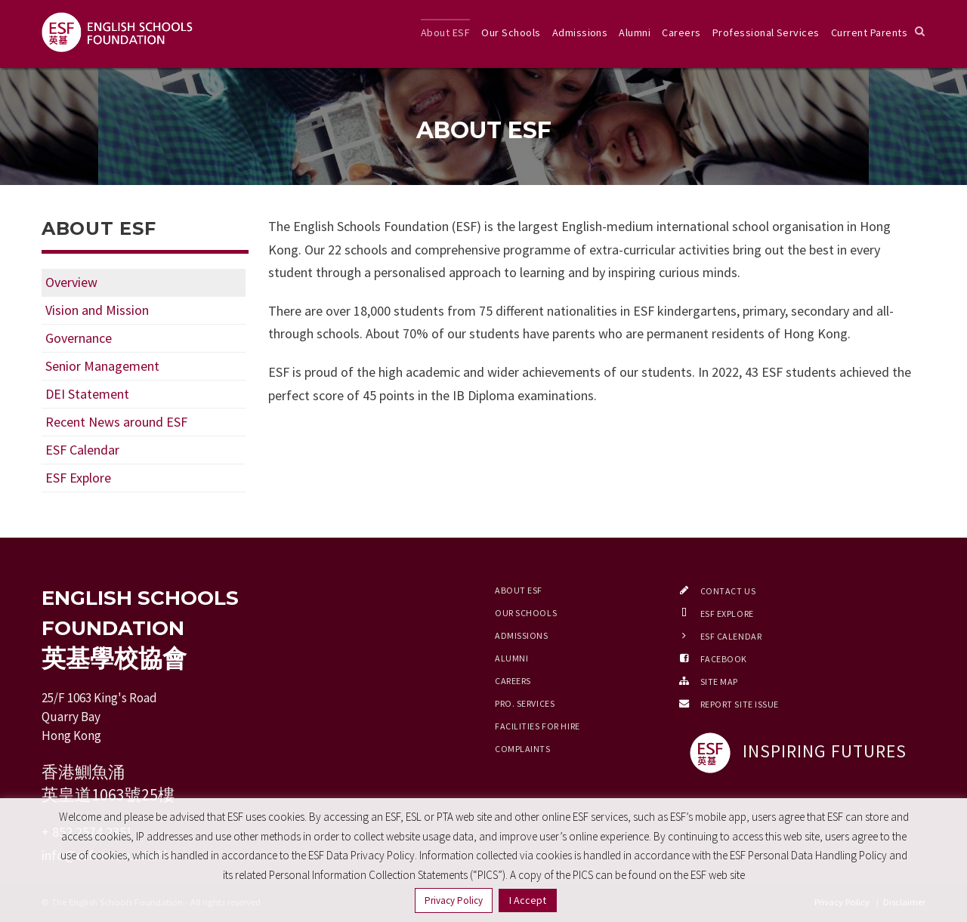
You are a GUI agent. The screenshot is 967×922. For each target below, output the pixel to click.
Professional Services (766, 32)
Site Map (719, 681)
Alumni (634, 32)
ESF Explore (78, 477)
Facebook (723, 659)
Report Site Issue (740, 704)
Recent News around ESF (116, 421)
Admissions (580, 32)
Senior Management (102, 366)
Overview (71, 282)
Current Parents (869, 32)
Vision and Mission (97, 310)
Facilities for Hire (537, 726)
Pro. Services (525, 703)
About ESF (445, 32)
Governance (78, 338)
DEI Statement (87, 393)
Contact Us (728, 591)
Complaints (523, 748)
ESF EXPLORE (727, 613)
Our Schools (510, 32)
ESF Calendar (82, 449)
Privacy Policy (454, 900)
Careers (681, 32)
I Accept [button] (527, 900)
